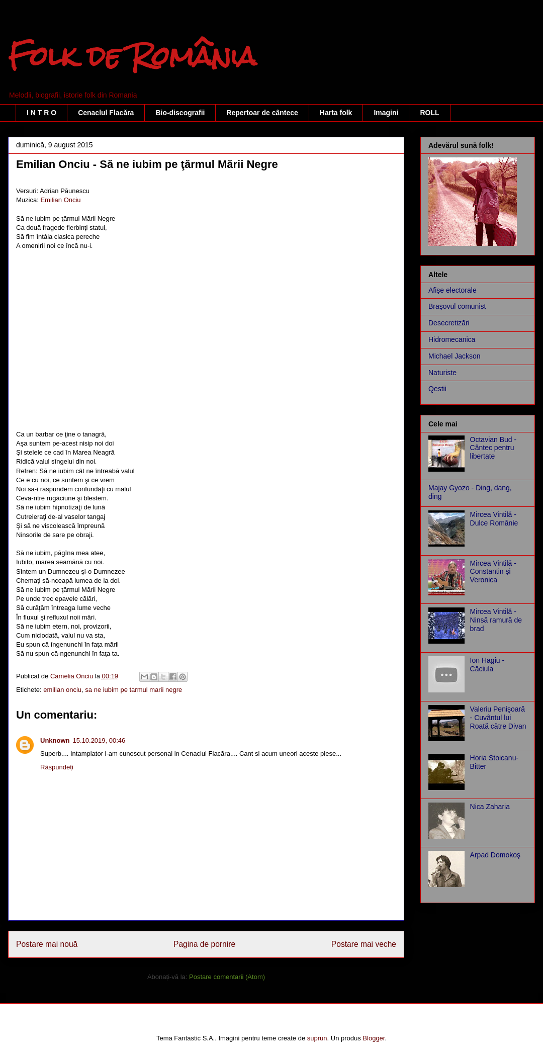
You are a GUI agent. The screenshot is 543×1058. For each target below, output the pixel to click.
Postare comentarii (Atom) (227, 977)
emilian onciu (62, 689)
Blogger (374, 1038)
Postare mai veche (363, 944)
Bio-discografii (180, 113)
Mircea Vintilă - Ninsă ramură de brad (496, 620)
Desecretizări (449, 323)
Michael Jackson (454, 356)
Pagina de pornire (204, 944)
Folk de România (132, 56)
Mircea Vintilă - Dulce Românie (494, 518)
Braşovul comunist (457, 306)
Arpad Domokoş (495, 855)
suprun (317, 1038)
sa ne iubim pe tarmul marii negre (133, 689)
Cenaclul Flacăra (106, 113)
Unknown (55, 740)
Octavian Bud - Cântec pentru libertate (493, 448)
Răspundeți (56, 767)
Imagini (386, 113)
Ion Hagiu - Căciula (487, 664)
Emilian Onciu (60, 200)
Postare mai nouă (46, 944)
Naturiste (442, 373)
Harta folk (336, 113)
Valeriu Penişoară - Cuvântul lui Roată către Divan (498, 717)
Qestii (437, 389)
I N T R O (41, 113)
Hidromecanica (451, 339)
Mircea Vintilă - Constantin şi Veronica (493, 571)
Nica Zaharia (490, 807)
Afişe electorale (452, 290)
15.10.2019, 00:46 (99, 740)
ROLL (429, 113)
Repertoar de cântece (262, 113)
